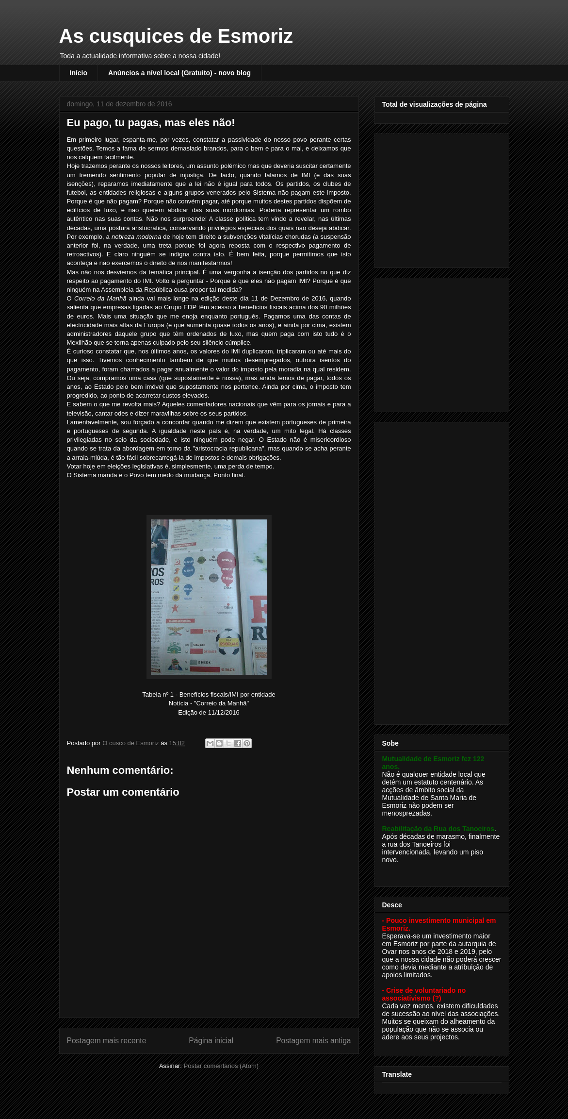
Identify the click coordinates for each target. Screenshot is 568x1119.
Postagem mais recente (106, 1040)
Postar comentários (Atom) (221, 1065)
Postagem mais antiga (313, 1040)
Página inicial (211, 1040)
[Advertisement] (442, 198)
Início (79, 73)
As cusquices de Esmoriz (176, 36)
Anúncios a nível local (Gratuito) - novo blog (179, 73)
